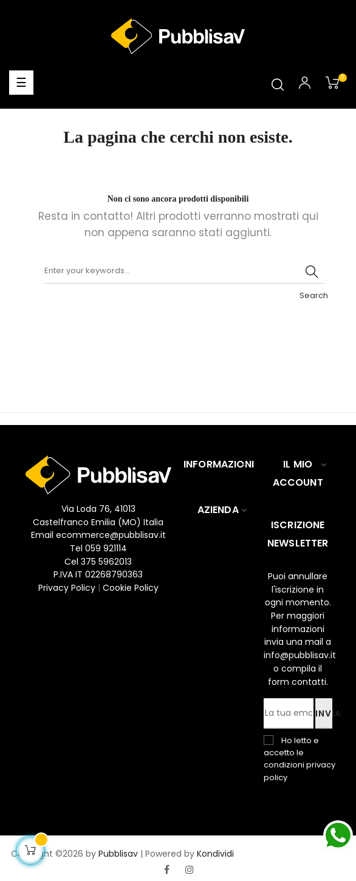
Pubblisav (118, 854)
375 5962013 (106, 562)
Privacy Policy (68, 588)
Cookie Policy (131, 588)
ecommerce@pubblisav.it (111, 535)
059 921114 (106, 548)
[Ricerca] (184, 271)
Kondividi (215, 854)
